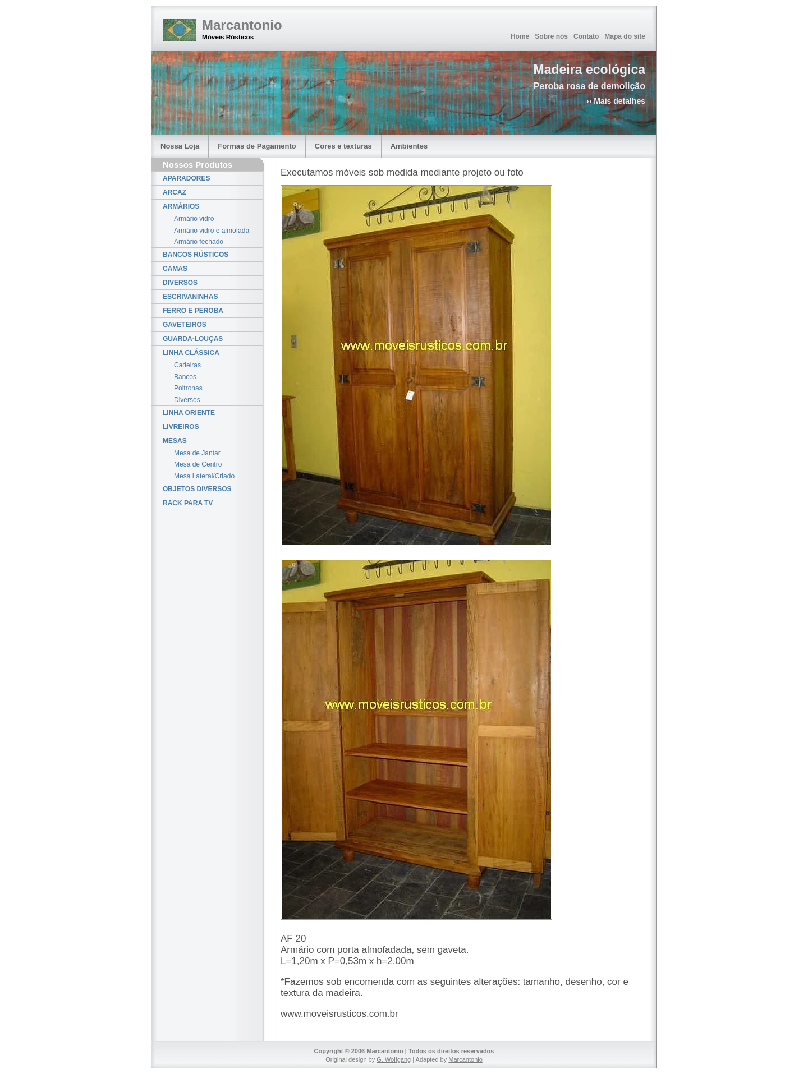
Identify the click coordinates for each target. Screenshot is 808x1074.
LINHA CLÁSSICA (191, 353)
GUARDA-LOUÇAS (193, 339)
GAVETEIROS (184, 325)
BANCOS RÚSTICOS (195, 255)
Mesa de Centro (198, 464)
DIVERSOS (180, 283)
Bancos (185, 377)
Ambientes (409, 146)
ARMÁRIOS (181, 206)
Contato (586, 36)
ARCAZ (174, 192)
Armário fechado (198, 242)
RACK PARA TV (188, 503)
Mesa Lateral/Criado (204, 476)
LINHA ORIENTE (189, 413)
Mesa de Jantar (197, 453)
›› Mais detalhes (615, 100)
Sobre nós (551, 36)
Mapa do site (624, 36)
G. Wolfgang (394, 1059)
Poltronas (188, 388)
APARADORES (186, 178)
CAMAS (175, 269)
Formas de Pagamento (257, 146)
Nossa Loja (179, 146)
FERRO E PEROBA (193, 311)
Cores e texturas (343, 146)
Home (520, 36)
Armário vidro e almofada (211, 230)
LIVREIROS (181, 427)
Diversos (187, 400)
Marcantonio (242, 25)
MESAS (175, 441)
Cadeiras (187, 365)
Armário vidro (194, 219)
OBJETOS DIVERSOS (197, 489)
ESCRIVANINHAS (190, 297)
